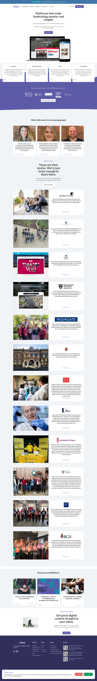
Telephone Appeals (36, 647)
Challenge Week (35, 649)
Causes (33, 653)
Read (16, 603)
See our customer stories (48, 100)
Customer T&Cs (53, 647)
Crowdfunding (35, 651)
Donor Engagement (36, 655)
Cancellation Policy (54, 649)
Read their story (66, 212)
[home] (16, 6)
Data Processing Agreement (56, 651)
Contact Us (43, 649)
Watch (40, 605)
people (57, 26)
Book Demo (79, 6)
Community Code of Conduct (56, 653)
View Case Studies (48, 184)
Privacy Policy (9, 676)
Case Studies (25, 6)
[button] (79, 674)
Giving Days (34, 645)
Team (42, 647)
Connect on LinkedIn (19, 154)
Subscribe (66, 633)
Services (32, 6)
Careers (43, 645)
